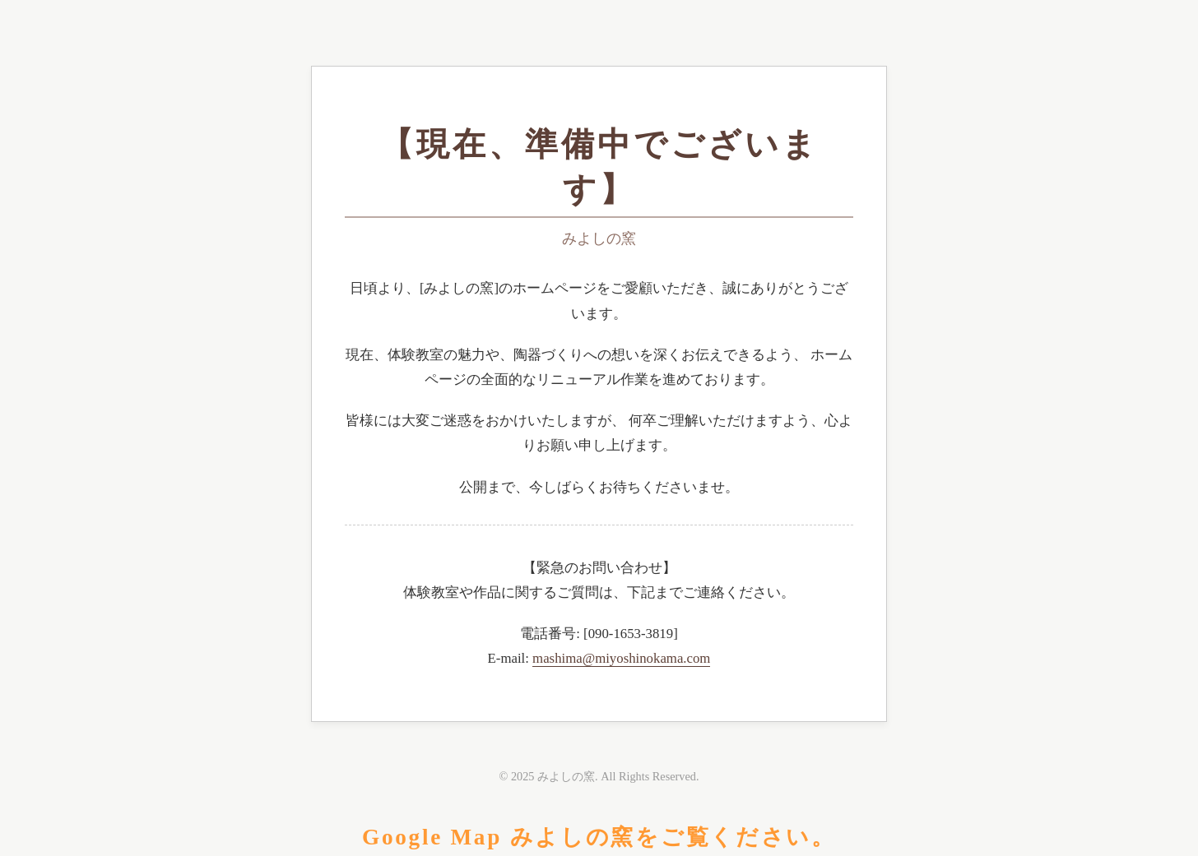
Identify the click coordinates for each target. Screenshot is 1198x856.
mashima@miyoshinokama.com (621, 658)
